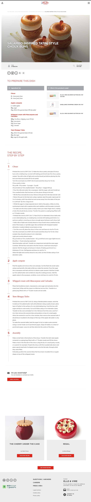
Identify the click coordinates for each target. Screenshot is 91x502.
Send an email (14, 379)
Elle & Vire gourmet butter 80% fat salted (71, 95)
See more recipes (45, 467)
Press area (37, 486)
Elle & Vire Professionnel (21, 11)
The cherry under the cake (25, 444)
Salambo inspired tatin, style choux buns (55, 11)
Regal (66, 444)
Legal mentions (37, 490)
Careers (36, 482)
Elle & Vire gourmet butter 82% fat (71, 113)
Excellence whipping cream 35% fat (71, 104)
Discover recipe (25, 455)
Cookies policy (36, 492)
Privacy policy (36, 495)
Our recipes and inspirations (36, 11)
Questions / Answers (42, 479)
